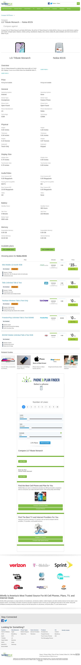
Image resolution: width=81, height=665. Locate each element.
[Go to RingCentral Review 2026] (55, 360)
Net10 (2, 642)
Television (32, 633)
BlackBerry (14, 633)
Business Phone (18, 8)
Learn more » (5, 73)
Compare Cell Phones (7, 15)
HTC (12, 636)
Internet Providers (34, 631)
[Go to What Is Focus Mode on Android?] (71, 360)
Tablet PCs (23, 633)
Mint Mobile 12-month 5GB (12, 265)
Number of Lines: (40, 402)
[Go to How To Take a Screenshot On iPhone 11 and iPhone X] (8, 360)
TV (33, 8)
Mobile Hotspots (24, 631)
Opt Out (77, 654)
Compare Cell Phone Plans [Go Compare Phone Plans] (40, 505)
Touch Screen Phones (46, 636)
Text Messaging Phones (46, 638)
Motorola (13, 640)
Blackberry (56, 633)
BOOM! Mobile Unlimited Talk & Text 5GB (17, 335)
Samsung (13, 644)
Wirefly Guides (65, 630)
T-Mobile (3, 638)
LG (12, 638)
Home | (41, 654)
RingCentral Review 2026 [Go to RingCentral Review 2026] (55, 367)
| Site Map (72, 654)
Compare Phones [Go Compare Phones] (40, 508)
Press (58, 3)
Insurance (54, 8)
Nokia (12, 642)
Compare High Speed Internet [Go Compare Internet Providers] (40, 540)
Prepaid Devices (45, 633)
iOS (55, 636)
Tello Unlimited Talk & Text (12, 283)
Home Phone (27, 8)
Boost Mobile (4, 646)
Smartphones (44, 631)
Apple (12, 631)
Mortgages (62, 8)
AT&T (2, 633)
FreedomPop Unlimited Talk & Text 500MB (18, 317)
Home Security (46, 8)
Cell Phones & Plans (7, 8)
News (54, 3)
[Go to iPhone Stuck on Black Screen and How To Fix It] (39, 360)
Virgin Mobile (4, 640)
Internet (38, 8)
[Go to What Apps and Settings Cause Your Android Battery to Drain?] (24, 360)
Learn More (22, 461)
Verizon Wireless (5, 631)
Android (56, 631)
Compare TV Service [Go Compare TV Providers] (40, 537)
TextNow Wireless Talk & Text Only (15, 300)
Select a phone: (41, 384)
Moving (68, 8)
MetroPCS (3, 644)
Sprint (2, 636)
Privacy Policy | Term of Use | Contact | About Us (56, 654)
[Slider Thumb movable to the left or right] (28, 419)
